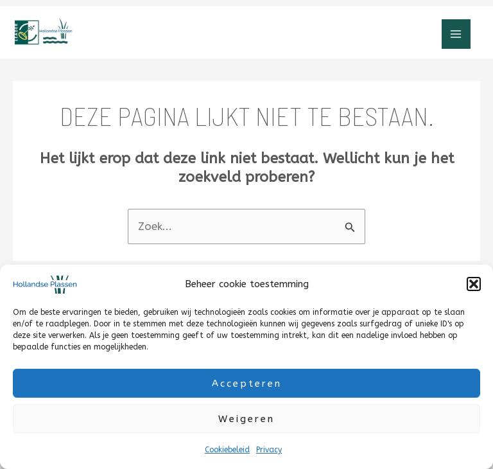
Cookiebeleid (227, 449)
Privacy (269, 449)
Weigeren (246, 419)
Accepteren (247, 383)
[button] (473, 284)
